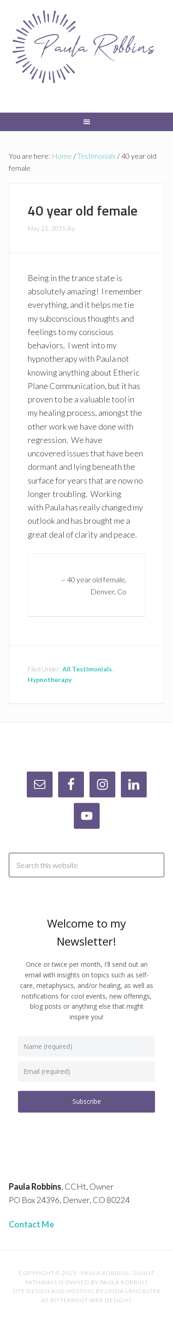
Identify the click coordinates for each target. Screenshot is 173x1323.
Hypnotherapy (50, 679)
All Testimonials (87, 669)
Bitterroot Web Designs (90, 1300)
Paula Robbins (87, 55)
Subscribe (86, 1101)
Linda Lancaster (133, 1290)
